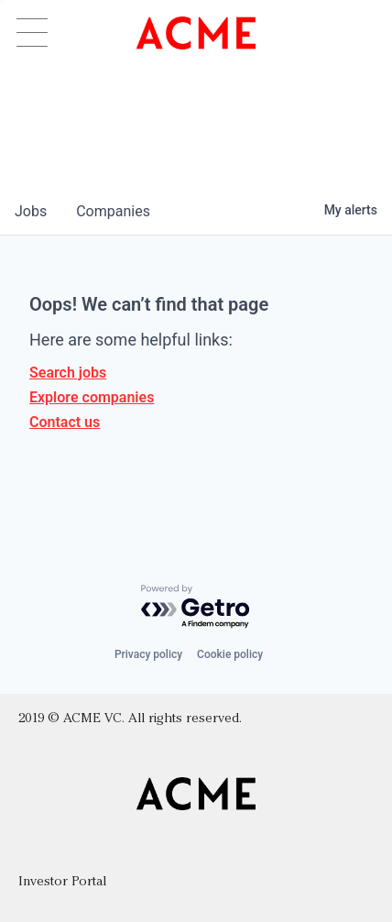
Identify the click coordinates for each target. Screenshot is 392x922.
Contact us (64, 422)
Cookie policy (230, 654)
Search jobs (67, 372)
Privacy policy (148, 654)
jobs (31, 211)
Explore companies (91, 397)
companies (113, 211)
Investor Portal (62, 882)
